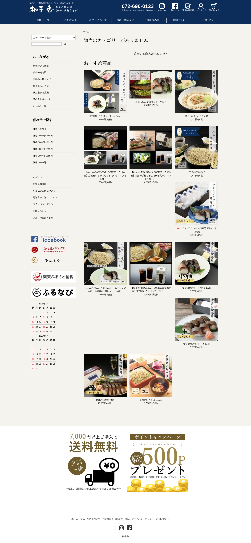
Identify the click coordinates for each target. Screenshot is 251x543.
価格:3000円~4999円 (43, 142)
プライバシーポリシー (44, 204)
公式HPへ (207, 20)
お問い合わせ (180, 20)
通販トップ (43, 20)
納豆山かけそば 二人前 (196, 116)
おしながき (70, 20)
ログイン (37, 177)
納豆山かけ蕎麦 (41, 92)
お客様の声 (152, 20)
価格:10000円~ (40, 162)
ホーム (86, 32)
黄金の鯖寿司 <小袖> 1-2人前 (196, 288)
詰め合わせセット (42, 99)
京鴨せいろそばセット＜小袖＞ (105, 116)
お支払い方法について (44, 191)
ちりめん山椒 (39, 106)
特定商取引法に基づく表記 (116, 519)
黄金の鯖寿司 (39, 72)
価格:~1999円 (39, 129)
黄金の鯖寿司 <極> (105, 400)
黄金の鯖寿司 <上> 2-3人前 (196, 344)
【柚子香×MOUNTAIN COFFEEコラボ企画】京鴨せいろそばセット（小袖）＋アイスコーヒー (105, 175)
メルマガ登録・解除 (43, 217)
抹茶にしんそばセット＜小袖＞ (151, 102)
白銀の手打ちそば (42, 79)
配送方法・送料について (45, 197)
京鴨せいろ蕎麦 (41, 66)
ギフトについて (98, 20)
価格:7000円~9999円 (43, 156)
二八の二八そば (197, 172)
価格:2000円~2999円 (43, 135)
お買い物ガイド (125, 20)
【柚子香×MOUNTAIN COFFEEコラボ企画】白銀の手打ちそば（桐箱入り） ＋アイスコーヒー (150, 175)
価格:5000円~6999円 (43, 149)
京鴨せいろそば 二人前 (150, 400)
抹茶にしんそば (41, 86)
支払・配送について (90, 519)
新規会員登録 (39, 184)
